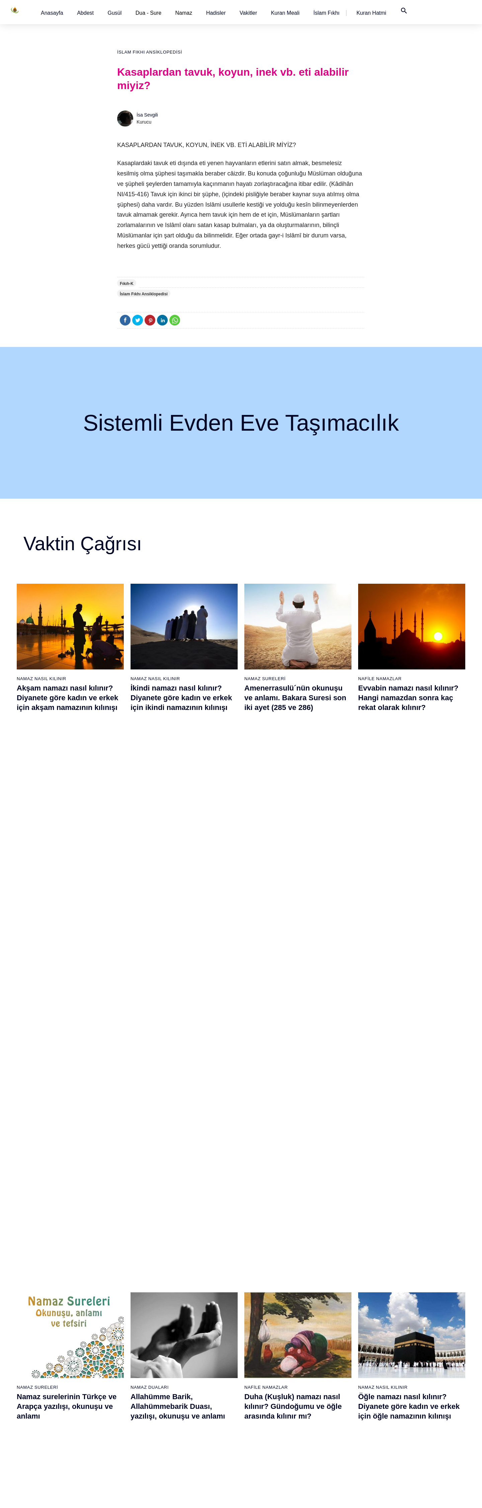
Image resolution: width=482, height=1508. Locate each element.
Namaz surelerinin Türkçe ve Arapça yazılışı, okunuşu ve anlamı (66, 873)
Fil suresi (184, 1302)
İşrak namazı (326, 1302)
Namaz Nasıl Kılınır (41, 678)
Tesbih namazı (328, 1326)
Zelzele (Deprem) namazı (339, 1443)
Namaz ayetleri (53, 1338)
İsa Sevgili (147, 115)
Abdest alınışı (52, 1291)
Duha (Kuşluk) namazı (336, 1349)
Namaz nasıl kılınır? (127, 1291)
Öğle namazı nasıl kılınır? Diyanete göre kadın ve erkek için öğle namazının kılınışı (409, 873)
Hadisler (216, 13)
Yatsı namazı (257, 1338)
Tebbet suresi (189, 1373)
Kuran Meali (285, 13)
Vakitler (248, 13)
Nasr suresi (187, 1361)
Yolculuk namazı (330, 1420)
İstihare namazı (329, 1314)
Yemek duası (51, 1396)
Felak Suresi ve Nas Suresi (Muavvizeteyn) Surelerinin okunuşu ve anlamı (291, 1034)
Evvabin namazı (330, 1361)
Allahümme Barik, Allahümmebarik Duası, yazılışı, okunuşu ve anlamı (178, 873)
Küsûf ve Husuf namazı (337, 1431)
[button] (52, 13)
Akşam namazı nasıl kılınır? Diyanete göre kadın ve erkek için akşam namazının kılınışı (67, 697)
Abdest (85, 13)
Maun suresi (188, 1326)
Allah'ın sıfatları (54, 1361)
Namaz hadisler (54, 1326)
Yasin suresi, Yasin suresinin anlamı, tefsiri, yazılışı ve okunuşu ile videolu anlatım (181, 1034)
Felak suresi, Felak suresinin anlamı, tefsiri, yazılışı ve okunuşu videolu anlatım (408, 1034)
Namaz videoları (124, 1338)
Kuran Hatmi (371, 13)
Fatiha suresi (188, 1291)
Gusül (114, 13)
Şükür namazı (327, 1291)
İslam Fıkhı (326, 13)
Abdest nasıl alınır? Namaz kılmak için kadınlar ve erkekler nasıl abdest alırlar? (66, 1034)
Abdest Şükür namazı (335, 1396)
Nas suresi (186, 1408)
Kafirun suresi (189, 1349)
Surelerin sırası (53, 1349)
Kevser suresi (189, 1338)
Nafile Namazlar (380, 678)
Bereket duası (52, 1384)
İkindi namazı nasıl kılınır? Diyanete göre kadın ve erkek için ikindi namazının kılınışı (181, 697)
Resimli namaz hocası (130, 1302)
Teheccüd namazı (331, 1338)
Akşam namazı (259, 1326)
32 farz (45, 1373)
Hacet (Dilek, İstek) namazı (341, 1384)
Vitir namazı (256, 1349)
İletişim (389, 1349)
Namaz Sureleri (265, 678)
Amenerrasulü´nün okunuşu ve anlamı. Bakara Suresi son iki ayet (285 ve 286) (295, 697)
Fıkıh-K (127, 283)
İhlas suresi (187, 1384)
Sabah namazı (259, 1291)
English (389, 1326)
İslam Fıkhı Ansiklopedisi (149, 52)
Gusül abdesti (52, 1302)
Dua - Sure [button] (148, 13)
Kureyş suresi (189, 1314)
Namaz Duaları (150, 854)
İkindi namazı (258, 1314)
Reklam (390, 1338)
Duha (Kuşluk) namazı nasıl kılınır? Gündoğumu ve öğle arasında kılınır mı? (293, 873)
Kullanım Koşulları (333, 1496)
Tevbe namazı (327, 1373)
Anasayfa (52, 13)
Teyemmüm (50, 1314)
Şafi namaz (118, 1326)
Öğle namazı (257, 1302)
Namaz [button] (183, 13)
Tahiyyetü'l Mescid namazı (340, 1408)
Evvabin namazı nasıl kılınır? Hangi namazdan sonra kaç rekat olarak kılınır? (408, 697)
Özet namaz (119, 1314)
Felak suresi (187, 1396)
